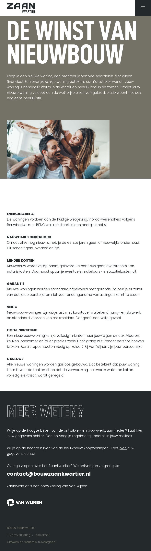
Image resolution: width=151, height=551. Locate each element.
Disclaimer (42, 535)
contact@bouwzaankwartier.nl (49, 473)
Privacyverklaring (18, 535)
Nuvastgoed (46, 542)
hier (139, 430)
